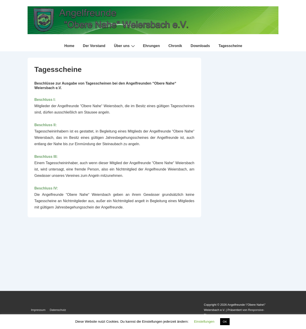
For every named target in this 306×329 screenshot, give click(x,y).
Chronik (175, 46)
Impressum (38, 310)
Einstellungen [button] (204, 321)
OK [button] (225, 321)
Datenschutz (58, 310)
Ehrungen (151, 46)
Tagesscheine (230, 46)
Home (69, 46)
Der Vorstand (94, 46)
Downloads (200, 46)
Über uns (125, 46)
